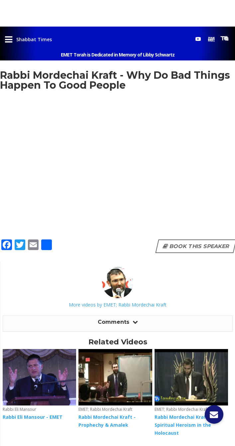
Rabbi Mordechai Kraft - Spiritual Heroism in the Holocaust (183, 425)
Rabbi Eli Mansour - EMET (32, 417)
